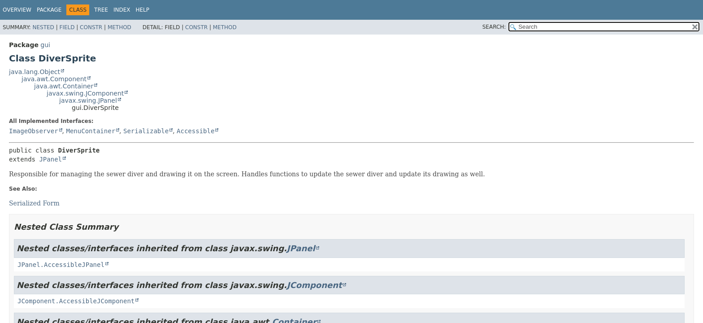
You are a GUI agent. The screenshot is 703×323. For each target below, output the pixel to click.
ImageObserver (33, 131)
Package (49, 10)
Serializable (146, 131)
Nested (43, 27)
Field (66, 27)
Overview (17, 10)
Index (121, 10)
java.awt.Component (54, 79)
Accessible (195, 131)
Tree (101, 10)
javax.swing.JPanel (88, 100)
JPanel (50, 159)
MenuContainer (90, 131)
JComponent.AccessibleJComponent (76, 301)
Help (143, 10)
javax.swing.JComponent (85, 93)
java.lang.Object (34, 71)
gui (45, 44)
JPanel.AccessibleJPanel (60, 264)
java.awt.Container (63, 86)
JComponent (314, 285)
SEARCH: (494, 27)
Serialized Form (34, 203)
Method (119, 27)
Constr (91, 27)
